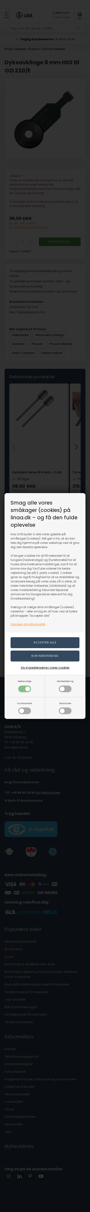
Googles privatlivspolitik (28, 624)
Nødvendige (24, 686)
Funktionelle (24, 708)
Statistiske (65, 708)
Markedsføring (65, 686)
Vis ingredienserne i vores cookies (45, 668)
